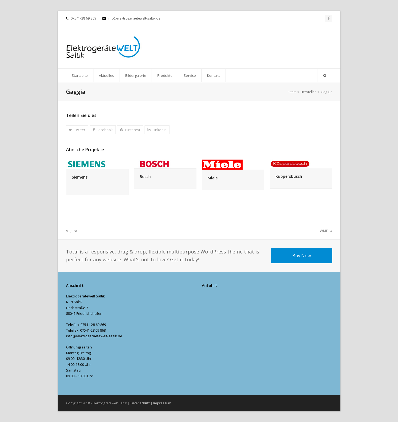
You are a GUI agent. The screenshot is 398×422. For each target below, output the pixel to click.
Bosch (145, 176)
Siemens (79, 177)
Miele (213, 177)
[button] (325, 75)
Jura (71, 231)
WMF (326, 231)
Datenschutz (140, 403)
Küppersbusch (288, 176)
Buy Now (301, 256)
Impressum (162, 403)
